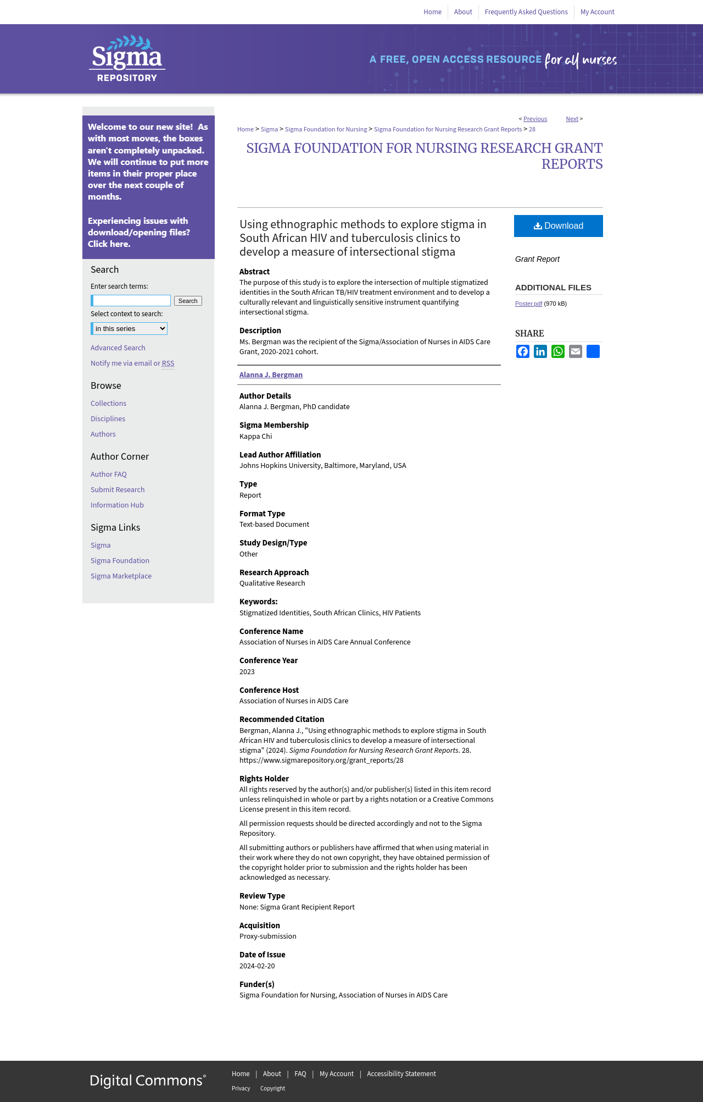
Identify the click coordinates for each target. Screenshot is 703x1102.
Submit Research (118, 489)
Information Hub (117, 505)
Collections (108, 403)
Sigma (269, 129)
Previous (535, 119)
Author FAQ (109, 474)
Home (245, 129)
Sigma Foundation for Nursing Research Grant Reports (448, 129)
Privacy (241, 1088)
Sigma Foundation (120, 560)
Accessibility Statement (401, 1074)
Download (559, 225)
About (272, 1074)
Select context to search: (127, 314)
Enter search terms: (119, 286)
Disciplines (108, 419)
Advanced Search (118, 348)
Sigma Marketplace (121, 576)
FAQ (300, 1074)
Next (572, 119)
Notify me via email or (132, 363)
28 (532, 129)
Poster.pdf (529, 303)
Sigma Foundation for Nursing (326, 129)
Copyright (272, 1088)
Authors (103, 434)
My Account (337, 1074)
